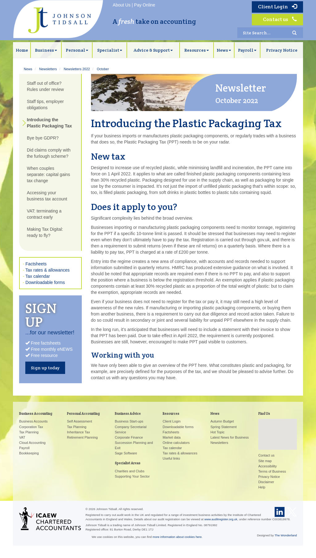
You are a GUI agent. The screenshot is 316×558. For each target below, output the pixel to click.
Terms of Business (272, 471)
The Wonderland (286, 535)
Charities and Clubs (129, 471)
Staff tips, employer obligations (45, 104)
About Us (122, 4)
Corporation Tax (31, 427)
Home (22, 50)
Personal (77, 50)
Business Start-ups (129, 421)
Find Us (264, 413)
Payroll (247, 50)
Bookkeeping (29, 453)
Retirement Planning (82, 437)
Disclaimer (266, 482)
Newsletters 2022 (77, 69)
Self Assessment (79, 421)
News (224, 50)
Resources (196, 50)
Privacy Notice (281, 50)
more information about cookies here (177, 537)
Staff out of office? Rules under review (45, 86)
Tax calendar (37, 276)
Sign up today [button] (45, 368)
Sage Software (126, 453)
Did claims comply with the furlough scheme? (49, 153)
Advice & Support (153, 50)
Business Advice (128, 413)
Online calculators (176, 442)
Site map (265, 461)
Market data (172, 437)
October (103, 69)
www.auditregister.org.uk (220, 519)
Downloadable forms (45, 282)
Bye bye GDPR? (43, 137)
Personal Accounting (83, 413)
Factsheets (36, 263)
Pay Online (144, 4)
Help (261, 487)
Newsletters (48, 69)
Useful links (171, 458)
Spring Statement (223, 427)
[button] (277, 428)
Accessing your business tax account (47, 195)
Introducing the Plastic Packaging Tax (49, 122)
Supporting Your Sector (132, 476)
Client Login (277, 6)
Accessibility (267, 466)
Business (46, 50)
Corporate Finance (129, 437)
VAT (22, 437)
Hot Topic (217, 432)
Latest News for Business (229, 437)
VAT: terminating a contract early (44, 214)
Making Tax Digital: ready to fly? (45, 232)
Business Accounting (35, 413)
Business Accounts (33, 421)
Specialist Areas (127, 463)
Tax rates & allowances (47, 270)
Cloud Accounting (32, 442)
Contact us (280, 19)
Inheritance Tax (78, 432)
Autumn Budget (222, 421)
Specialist (109, 50)
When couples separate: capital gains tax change (48, 174)
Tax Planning (29, 432)
